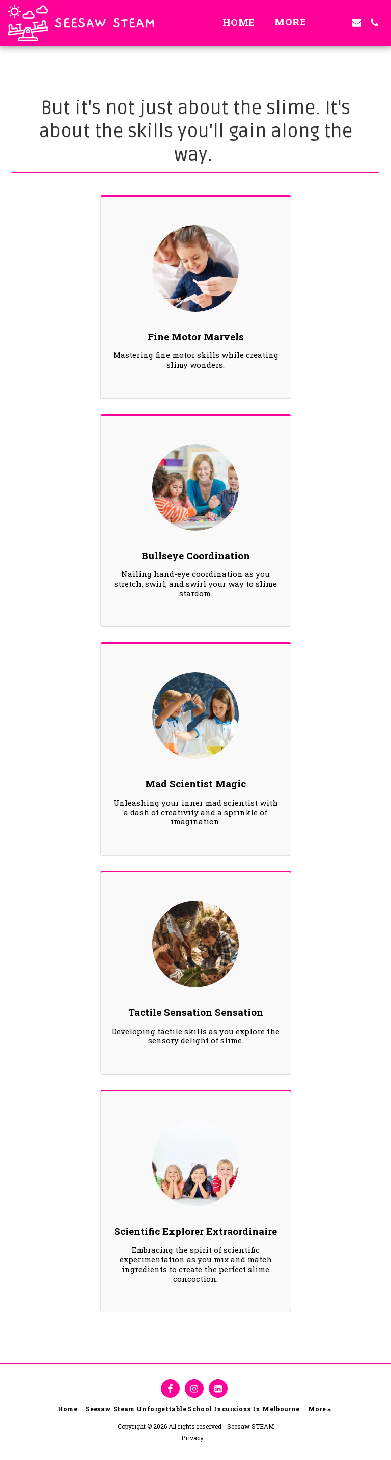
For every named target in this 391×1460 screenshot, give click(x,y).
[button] (338, 22)
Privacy (192, 1438)
